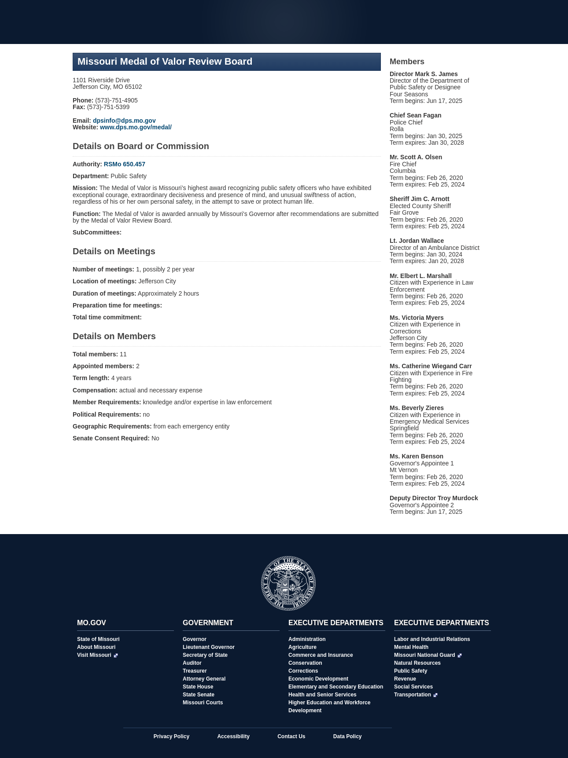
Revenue (405, 679)
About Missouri (96, 647)
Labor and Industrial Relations (432, 639)
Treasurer (195, 671)
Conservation (305, 663)
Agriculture (302, 647)
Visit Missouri (97, 655)
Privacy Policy (171, 736)
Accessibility (233, 736)
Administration (307, 639)
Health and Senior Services (322, 695)
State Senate (198, 695)
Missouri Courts (203, 702)
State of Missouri (98, 639)
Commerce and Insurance (320, 655)
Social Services (413, 687)
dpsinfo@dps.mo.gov (124, 120)
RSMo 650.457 (124, 164)
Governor (195, 639)
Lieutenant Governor (209, 647)
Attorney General (204, 679)
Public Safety (410, 671)
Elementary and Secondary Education (335, 687)
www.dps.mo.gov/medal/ (136, 127)
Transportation (416, 695)
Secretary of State (205, 655)
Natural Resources (417, 663)
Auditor (192, 663)
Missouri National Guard (428, 655)
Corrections (303, 671)
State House (198, 687)
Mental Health (411, 647)
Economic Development (318, 679)
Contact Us (291, 736)
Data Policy (347, 736)
